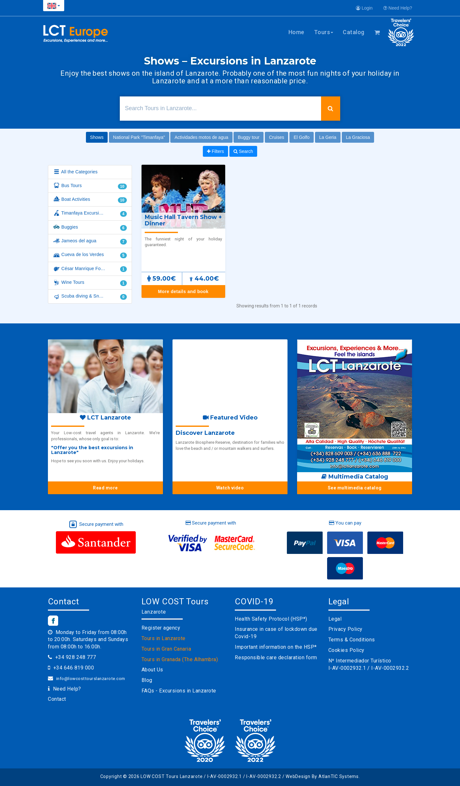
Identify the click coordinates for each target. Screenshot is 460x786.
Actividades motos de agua (201, 137)
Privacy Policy (345, 629)
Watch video (230, 487)
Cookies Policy (346, 650)
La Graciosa (358, 137)
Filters (215, 151)
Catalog (353, 32)
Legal (335, 619)
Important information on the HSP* (276, 647)
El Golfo (302, 137)
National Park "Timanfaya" (139, 137)
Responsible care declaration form (276, 657)
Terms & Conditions (351, 640)
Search (243, 151)
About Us (152, 670)
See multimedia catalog (355, 487)
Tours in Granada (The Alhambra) (180, 659)
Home (296, 32)
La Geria (327, 137)
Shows (96, 137)
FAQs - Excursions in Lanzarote (179, 691)
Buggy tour (248, 137)
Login (364, 8)
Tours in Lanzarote (164, 638)
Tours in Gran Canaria (166, 649)
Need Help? (397, 8)
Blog (147, 680)
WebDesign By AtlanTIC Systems (322, 776)
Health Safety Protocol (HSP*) (271, 619)
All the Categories (75, 172)
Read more (105, 487)
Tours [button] (324, 32)
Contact (57, 699)
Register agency (161, 628)
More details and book (183, 291)
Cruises (276, 137)
